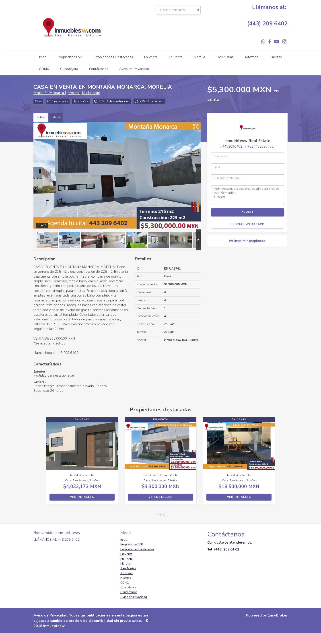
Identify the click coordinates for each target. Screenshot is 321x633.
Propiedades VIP (70, 57)
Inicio (43, 57)
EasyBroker (278, 615)
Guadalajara (69, 69)
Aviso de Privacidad (134, 69)
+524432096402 (260, 146)
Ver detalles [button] (82, 497)
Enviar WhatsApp (247, 224)
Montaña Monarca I (49, 92)
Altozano (251, 57)
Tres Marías (224, 57)
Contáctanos (98, 69)
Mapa (56, 117)
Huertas (276, 57)
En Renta (176, 57)
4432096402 (232, 146)
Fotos (41, 117)
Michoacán (91, 92)
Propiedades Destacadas (114, 57)
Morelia (199, 57)
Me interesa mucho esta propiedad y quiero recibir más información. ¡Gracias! (247, 195)
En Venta (151, 57)
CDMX (44, 69)
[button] (39, 462)
